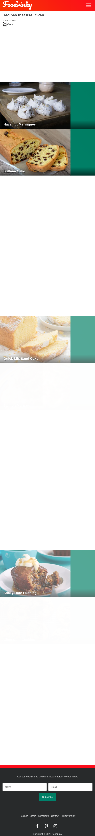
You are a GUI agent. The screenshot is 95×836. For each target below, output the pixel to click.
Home (5, 20)
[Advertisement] (47, 56)
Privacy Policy (68, 816)
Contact (55, 816)
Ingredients (43, 816)
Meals (33, 816)
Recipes (24, 816)
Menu (88, 5)
